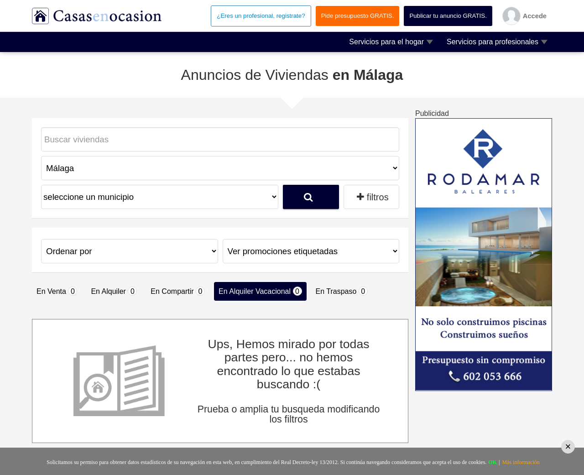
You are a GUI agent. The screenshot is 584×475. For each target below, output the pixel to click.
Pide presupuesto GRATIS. (357, 15)
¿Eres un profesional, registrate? (261, 15)
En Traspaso (342, 291)
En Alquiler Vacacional (260, 291)
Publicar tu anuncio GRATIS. (447, 15)
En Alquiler (114, 291)
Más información (520, 462)
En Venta (56, 291)
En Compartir (178, 291)
